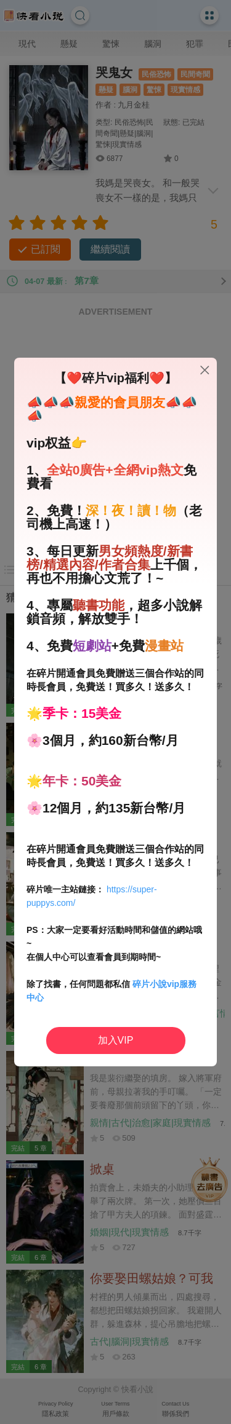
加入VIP (116, 1040)
